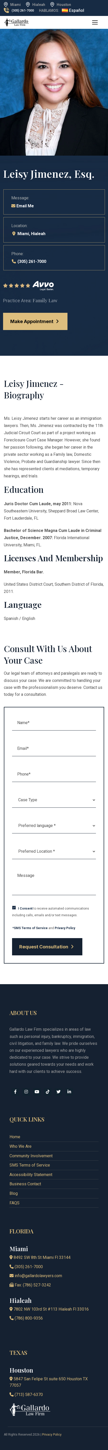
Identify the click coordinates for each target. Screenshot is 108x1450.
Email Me (22, 205)
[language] (54, 825)
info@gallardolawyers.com (35, 1275)
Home (14, 1136)
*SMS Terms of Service (30, 928)
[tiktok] (48, 1092)
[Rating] (54, 286)
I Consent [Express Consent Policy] (25, 908)
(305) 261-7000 (23, 10)
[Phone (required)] (54, 774)
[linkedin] (69, 1092)
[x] (58, 1092)
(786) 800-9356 (26, 1318)
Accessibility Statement (30, 1174)
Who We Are (20, 1146)
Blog (13, 1193)
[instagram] (26, 1092)
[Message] (54, 882)
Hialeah (38, 233)
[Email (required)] (54, 748)
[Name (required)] (54, 723)
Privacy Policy (65, 928)
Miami (23, 233)
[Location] (54, 851)
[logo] (17, 22)
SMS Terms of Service (29, 1165)
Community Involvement (31, 1155)
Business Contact (25, 1183)
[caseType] (54, 800)
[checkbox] (14, 908)
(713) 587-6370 (26, 1394)
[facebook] (15, 1092)
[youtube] (37, 1092)
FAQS (14, 1202)
